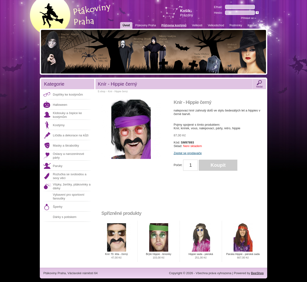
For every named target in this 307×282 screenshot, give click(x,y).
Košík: (186, 13)
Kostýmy (59, 125)
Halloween (60, 104)
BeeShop (257, 273)
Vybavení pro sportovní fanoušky (68, 196)
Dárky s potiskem (65, 217)
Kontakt (252, 25)
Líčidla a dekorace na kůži (70, 135)
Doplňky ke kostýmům (68, 94)
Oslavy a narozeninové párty (68, 155)
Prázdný (186, 15)
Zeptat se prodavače (188, 153)
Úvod (126, 25)
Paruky (57, 166)
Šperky (57, 206)
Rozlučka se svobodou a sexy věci (69, 176)
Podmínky (236, 25)
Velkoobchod (216, 25)
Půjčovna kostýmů (173, 25)
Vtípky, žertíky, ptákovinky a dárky (71, 186)
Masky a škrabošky (66, 145)
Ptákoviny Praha (145, 25)
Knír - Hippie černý (118, 91)
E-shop (101, 91)
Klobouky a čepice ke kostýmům (67, 115)
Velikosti (197, 25)
